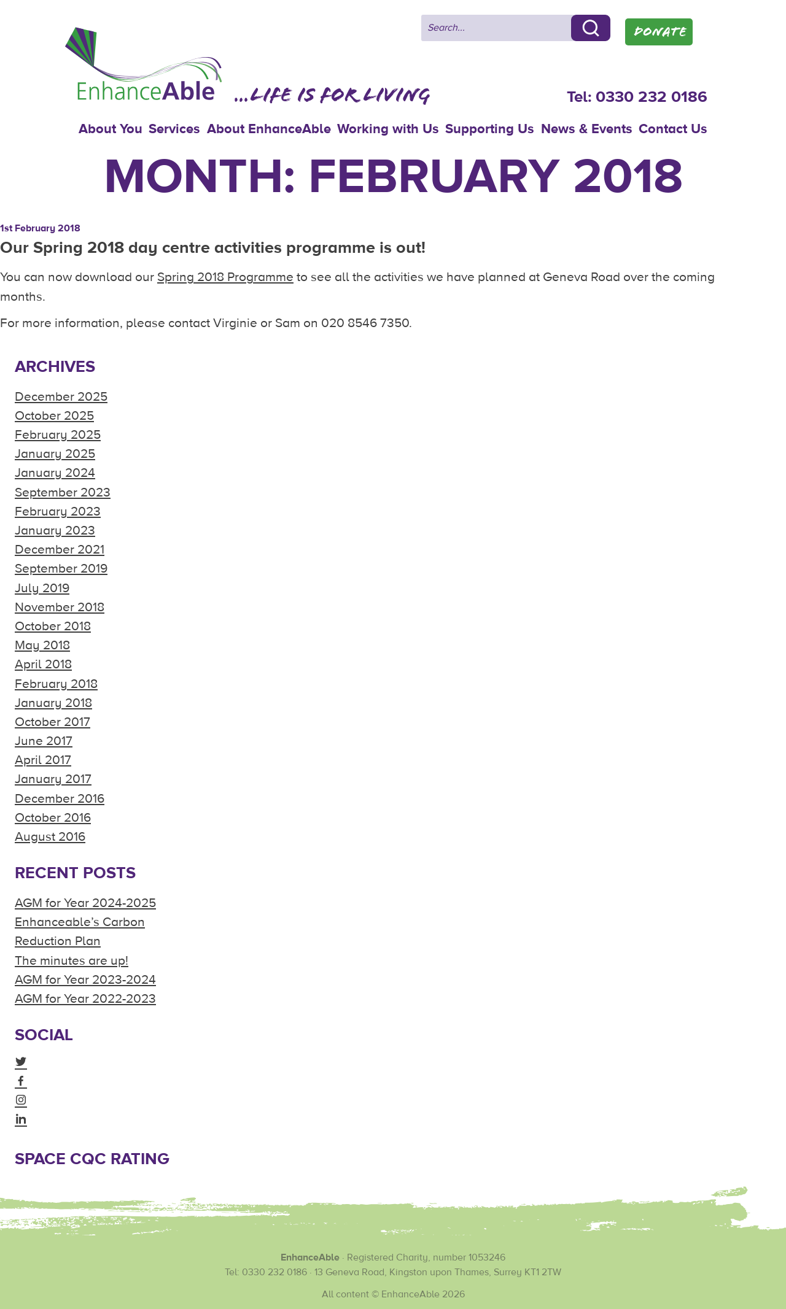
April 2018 (43, 664)
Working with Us (388, 128)
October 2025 (54, 415)
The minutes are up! (71, 960)
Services (174, 128)
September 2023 (63, 492)
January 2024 (55, 473)
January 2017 (53, 779)
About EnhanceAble (269, 128)
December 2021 (59, 549)
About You (110, 128)
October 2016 (53, 817)
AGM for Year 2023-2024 (85, 979)
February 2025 (58, 435)
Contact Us (673, 128)
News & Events (586, 128)
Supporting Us (489, 128)
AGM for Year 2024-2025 (85, 903)
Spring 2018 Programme (225, 277)
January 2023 (55, 530)
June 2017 (43, 741)
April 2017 (43, 760)
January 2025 (55, 454)
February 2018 (56, 684)
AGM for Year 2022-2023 (85, 998)
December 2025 (61, 396)
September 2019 (61, 568)
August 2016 (50, 836)
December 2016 (59, 798)
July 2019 (42, 588)
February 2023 (58, 511)
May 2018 (42, 645)
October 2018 (53, 626)
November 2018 (59, 607)
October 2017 (52, 722)
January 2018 (53, 703)
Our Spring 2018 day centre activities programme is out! (213, 247)
